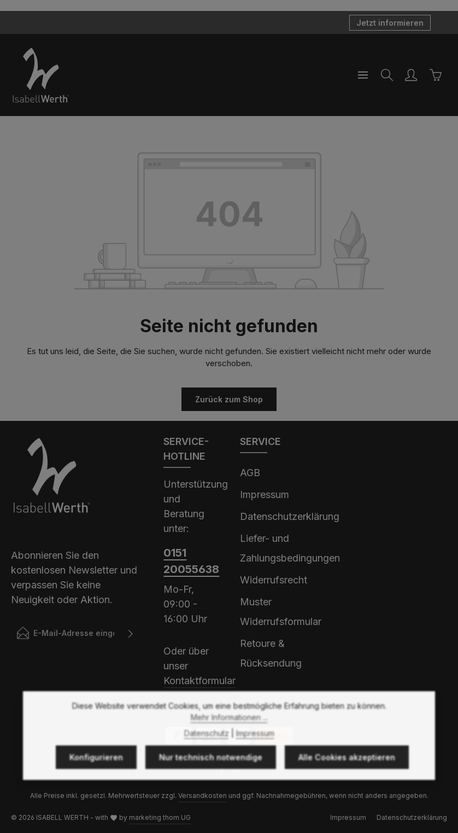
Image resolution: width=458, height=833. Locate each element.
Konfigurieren (96, 783)
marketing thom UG (160, 817)
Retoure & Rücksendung (271, 653)
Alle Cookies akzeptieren (346, 783)
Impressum (264, 494)
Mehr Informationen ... (229, 743)
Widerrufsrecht (273, 580)
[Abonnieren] (131, 633)
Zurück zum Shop (229, 399)
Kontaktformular (199, 680)
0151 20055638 (190, 561)
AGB (250, 472)
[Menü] (363, 75)
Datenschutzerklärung (289, 516)
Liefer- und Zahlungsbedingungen (290, 548)
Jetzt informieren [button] (390, 22)
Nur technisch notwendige (210, 783)
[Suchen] (387, 75)
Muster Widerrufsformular (280, 611)
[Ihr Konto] (411, 75)
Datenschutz (206, 759)
